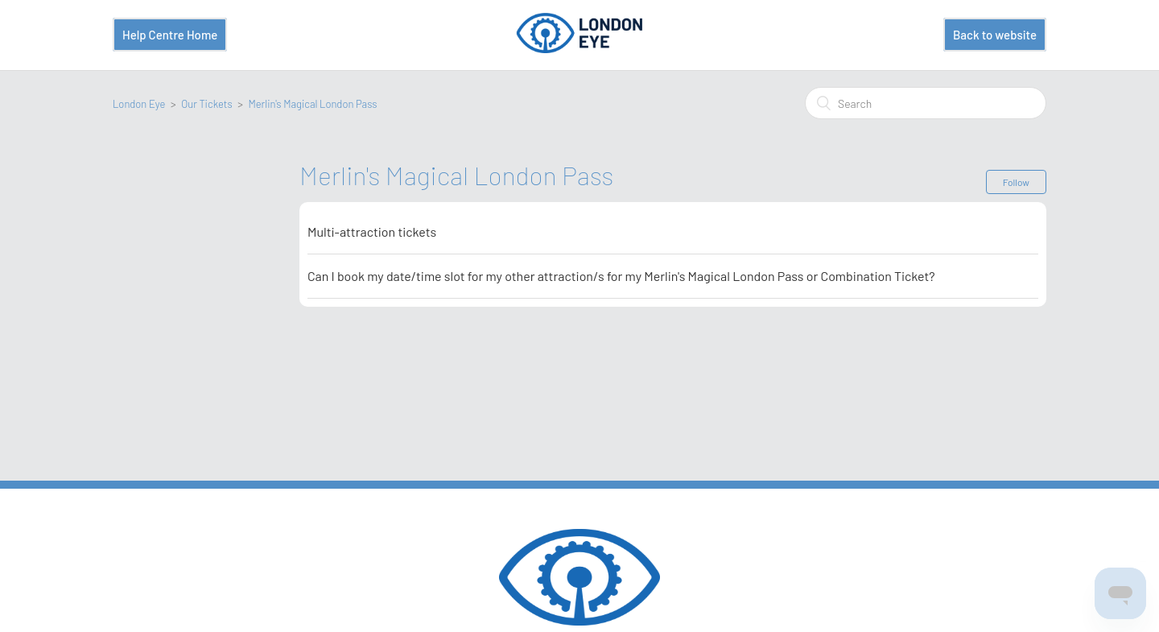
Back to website (995, 34)
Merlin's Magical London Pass (312, 103)
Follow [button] (1016, 182)
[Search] (925, 103)
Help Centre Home (169, 34)
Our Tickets (206, 103)
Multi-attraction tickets (371, 231)
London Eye (139, 103)
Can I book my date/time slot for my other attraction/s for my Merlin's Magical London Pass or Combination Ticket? (621, 275)
